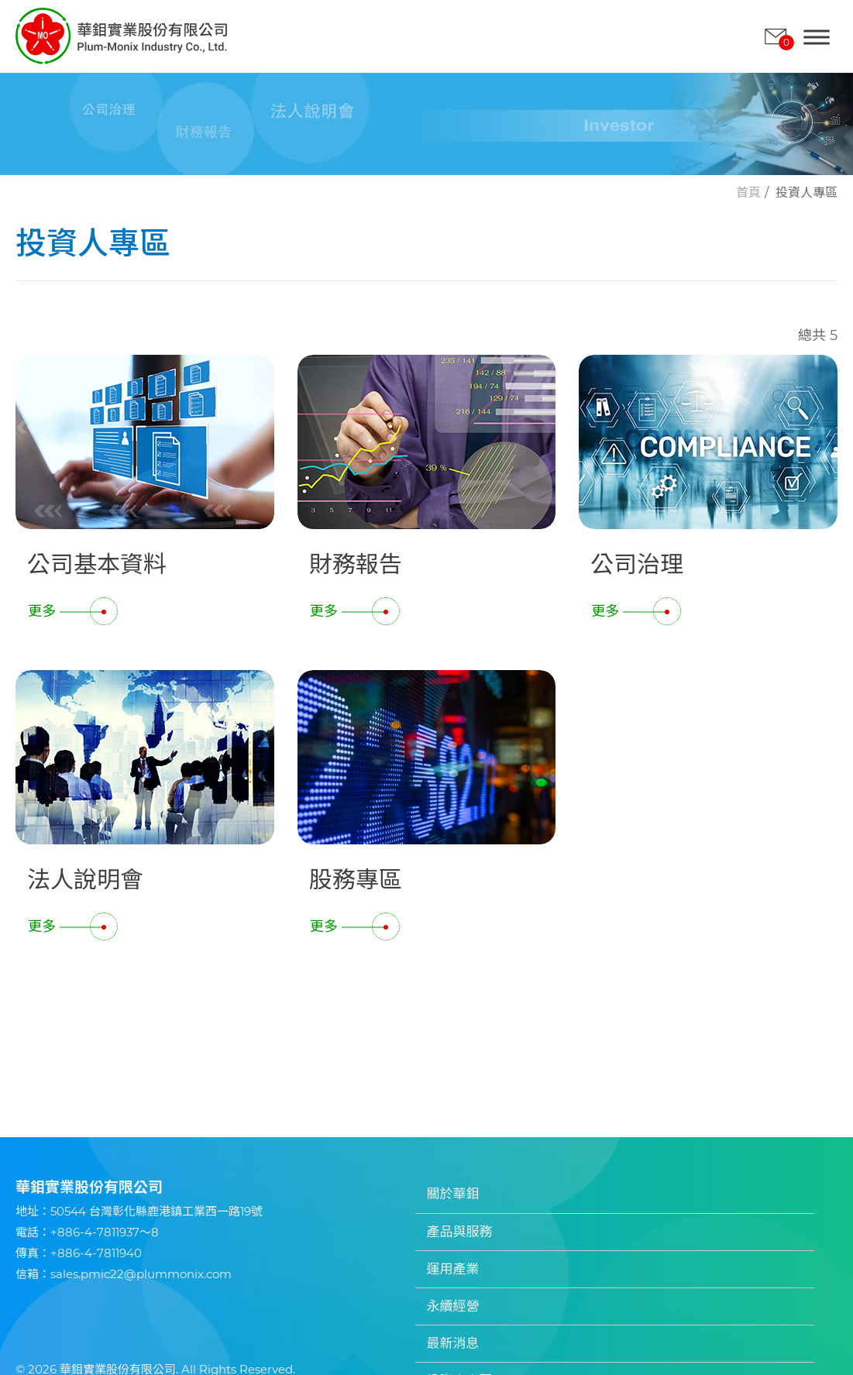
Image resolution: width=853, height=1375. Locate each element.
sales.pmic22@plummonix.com (141, 1274)
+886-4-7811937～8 (104, 1232)
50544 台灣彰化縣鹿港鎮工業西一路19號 (156, 1211)
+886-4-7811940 (96, 1253)
